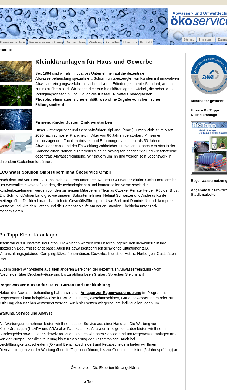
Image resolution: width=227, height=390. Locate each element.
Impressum (206, 39)
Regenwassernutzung (46, 42)
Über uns (130, 42)
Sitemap (189, 39)
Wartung (95, 42)
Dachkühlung (75, 42)
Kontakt (146, 42)
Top (89, 382)
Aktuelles (112, 42)
